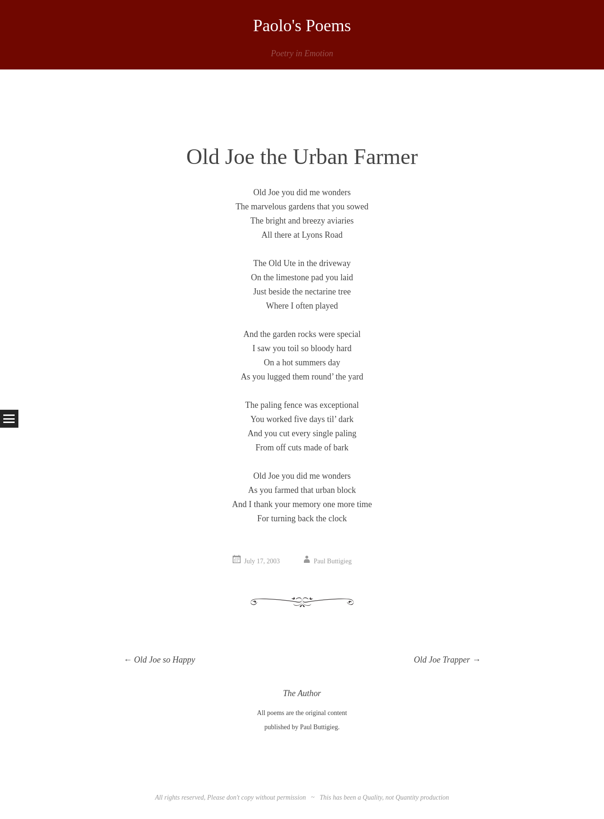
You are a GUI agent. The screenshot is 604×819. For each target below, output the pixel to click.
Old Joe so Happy (159, 659)
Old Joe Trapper (447, 659)
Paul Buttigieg (333, 561)
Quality (372, 797)
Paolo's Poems (302, 25)
